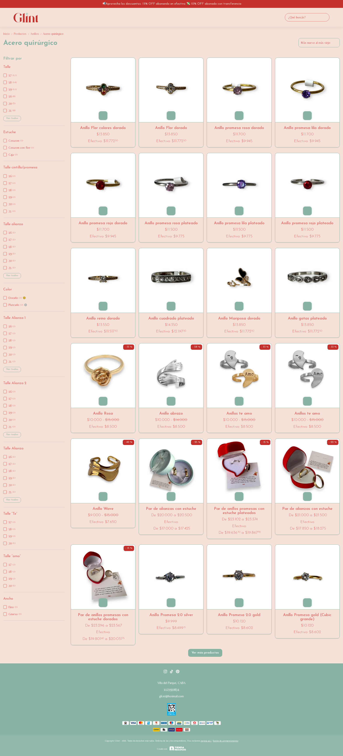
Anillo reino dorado (103, 318)
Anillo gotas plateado (307, 318)
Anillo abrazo (171, 414)
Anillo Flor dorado (171, 128)
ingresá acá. (206, 741)
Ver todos (12, 118)
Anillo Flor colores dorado (103, 128)
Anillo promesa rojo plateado (307, 223)
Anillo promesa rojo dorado (103, 223)
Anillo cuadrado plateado (171, 318)
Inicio (8, 33)
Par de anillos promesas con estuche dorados (103, 617)
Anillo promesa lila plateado (239, 223)
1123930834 (171, 689)
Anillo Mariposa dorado (239, 318)
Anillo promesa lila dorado (307, 128)
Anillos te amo (239, 414)
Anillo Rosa (103, 414)
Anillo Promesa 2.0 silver (171, 615)
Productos (22, 33)
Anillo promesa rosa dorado (239, 128)
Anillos (36, 33)
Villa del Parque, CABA (172, 683)
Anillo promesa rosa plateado (171, 223)
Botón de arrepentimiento (225, 741)
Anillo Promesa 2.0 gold (239, 615)
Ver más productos (205, 652)
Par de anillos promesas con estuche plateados (239, 511)
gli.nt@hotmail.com (171, 696)
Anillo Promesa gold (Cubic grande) (307, 617)
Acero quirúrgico (53, 33)
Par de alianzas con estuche (171, 509)
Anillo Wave (103, 509)
